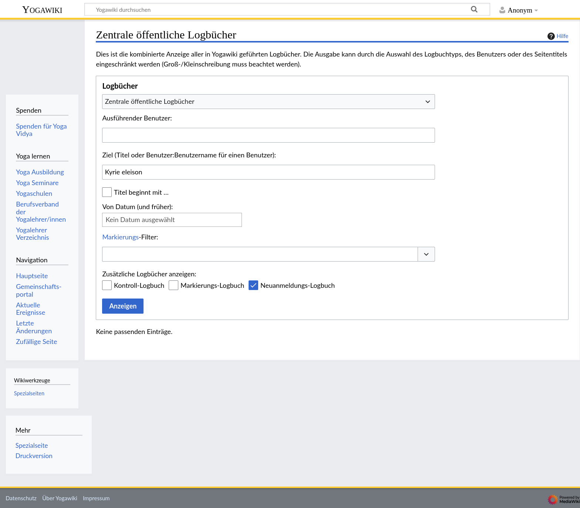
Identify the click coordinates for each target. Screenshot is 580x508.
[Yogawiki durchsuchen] (287, 9)
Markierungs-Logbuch (212, 285)
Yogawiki (42, 9)
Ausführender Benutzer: (137, 118)
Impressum (96, 498)
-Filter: (130, 237)
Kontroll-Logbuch (139, 285)
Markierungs (120, 237)
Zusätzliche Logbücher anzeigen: (149, 274)
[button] (426, 254)
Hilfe (557, 36)
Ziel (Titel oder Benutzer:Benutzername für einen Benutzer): (189, 155)
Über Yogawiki (59, 498)
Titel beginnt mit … (141, 192)
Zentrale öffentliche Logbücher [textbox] (150, 101)
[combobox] (268, 101)
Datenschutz (21, 498)
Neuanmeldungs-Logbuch (297, 285)
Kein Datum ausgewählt (140, 219)
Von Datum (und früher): (137, 206)
